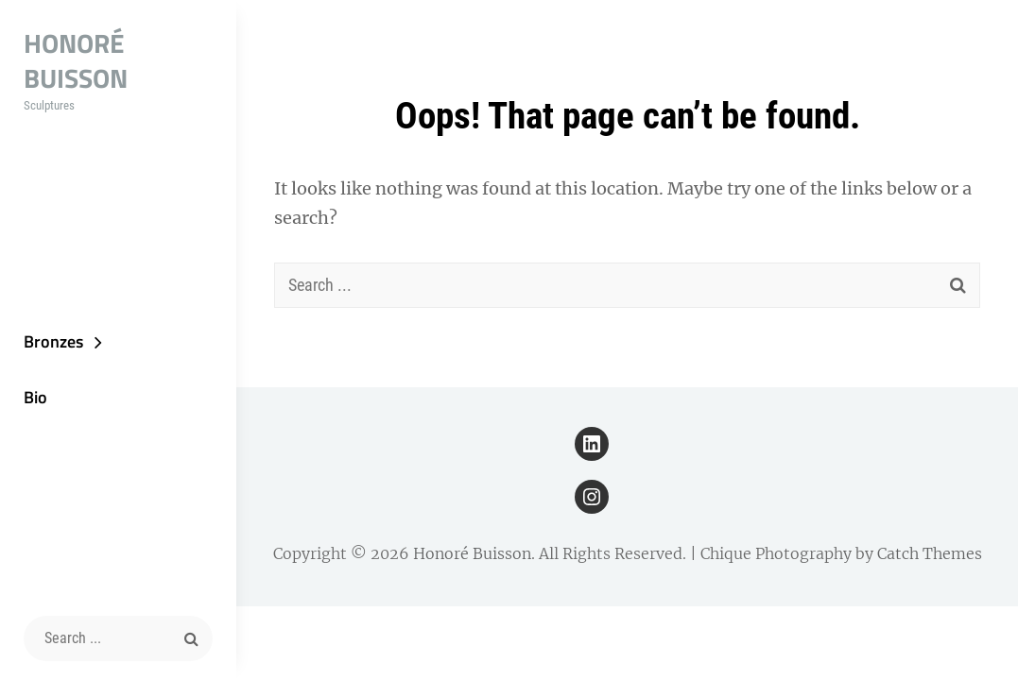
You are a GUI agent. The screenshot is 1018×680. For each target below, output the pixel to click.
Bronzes (53, 341)
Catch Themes (929, 553)
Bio (35, 397)
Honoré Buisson (76, 60)
